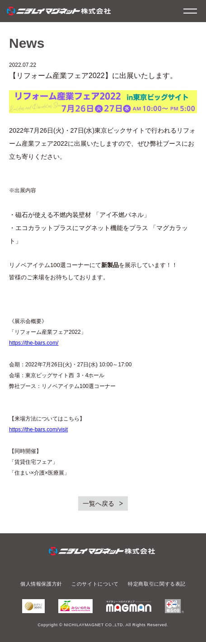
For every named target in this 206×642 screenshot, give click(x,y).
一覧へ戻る (98, 503)
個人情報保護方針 (41, 584)
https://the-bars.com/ (33, 343)
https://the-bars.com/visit (38, 429)
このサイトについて (95, 584)
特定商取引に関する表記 (157, 584)
